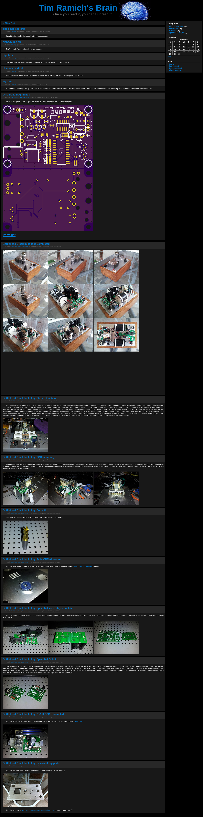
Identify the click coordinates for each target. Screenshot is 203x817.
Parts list (9, 235)
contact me (78, 721)
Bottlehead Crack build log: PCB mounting (28, 457)
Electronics (14, 97)
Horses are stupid (13, 68)
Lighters (8, 55)
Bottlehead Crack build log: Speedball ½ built (30, 659)
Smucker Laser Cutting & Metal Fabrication (38, 810)
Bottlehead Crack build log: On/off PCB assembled (33, 714)
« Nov (170, 56)
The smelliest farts (14, 28)
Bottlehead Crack (16, 246)
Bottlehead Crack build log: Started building (29, 398)
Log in (171, 64)
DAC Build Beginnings (16, 94)
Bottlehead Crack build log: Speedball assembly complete (38, 608)
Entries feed (174, 66)
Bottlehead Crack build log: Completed (26, 244)
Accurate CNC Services (83, 566)
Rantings (13, 31)
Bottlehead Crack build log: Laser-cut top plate (31, 763)
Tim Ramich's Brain (78, 7)
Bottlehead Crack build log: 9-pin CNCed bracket (32, 559)
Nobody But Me (12, 42)
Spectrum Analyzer (23, 97)
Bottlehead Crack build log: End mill (24, 510)
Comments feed (175, 68)
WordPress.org (175, 70)
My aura (7, 81)
